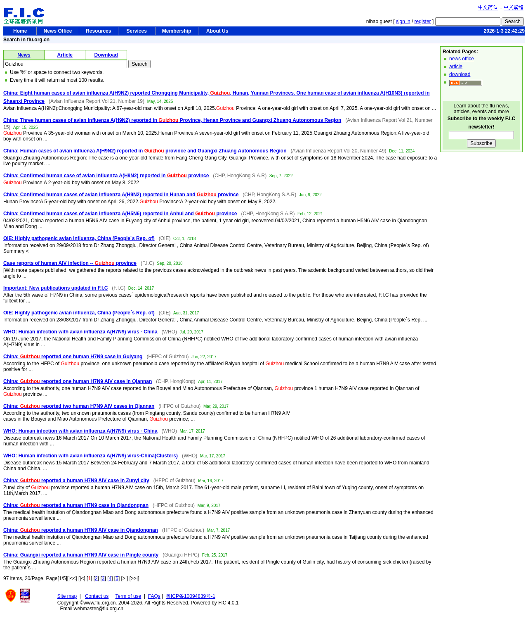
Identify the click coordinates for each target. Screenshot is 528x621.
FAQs (154, 596)
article (455, 66)
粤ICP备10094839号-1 (190, 596)
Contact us (96, 596)
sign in (403, 21)
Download (106, 55)
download (459, 74)
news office (461, 59)
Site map (67, 596)
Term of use (128, 596)
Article (65, 55)
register (423, 21)
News (23, 55)
